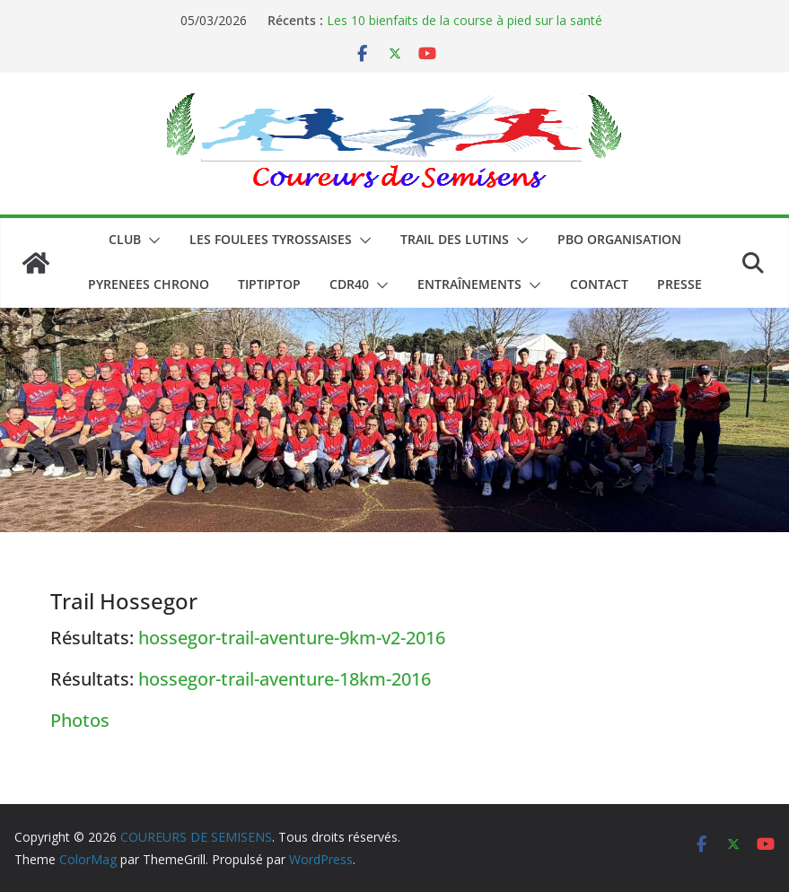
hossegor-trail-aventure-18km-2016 (284, 679)
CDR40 (349, 284)
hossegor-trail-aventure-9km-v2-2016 (291, 637)
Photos (80, 720)
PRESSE (679, 284)
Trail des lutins (454, 239)
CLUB (125, 239)
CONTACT (599, 284)
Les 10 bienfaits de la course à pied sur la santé (464, 20)
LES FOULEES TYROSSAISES (270, 239)
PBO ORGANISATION (619, 239)
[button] (151, 240)
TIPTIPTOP (269, 284)
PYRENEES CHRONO (148, 284)
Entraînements (469, 284)
